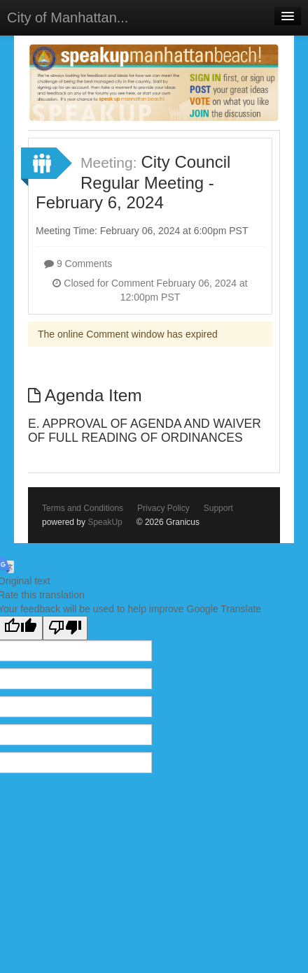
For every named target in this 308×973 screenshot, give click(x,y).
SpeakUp (105, 522)
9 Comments (78, 263)
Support (218, 508)
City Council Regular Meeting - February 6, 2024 (133, 182)
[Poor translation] (65, 628)
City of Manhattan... (67, 17)
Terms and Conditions (82, 508)
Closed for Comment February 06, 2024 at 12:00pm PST (149, 290)
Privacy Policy (163, 508)
